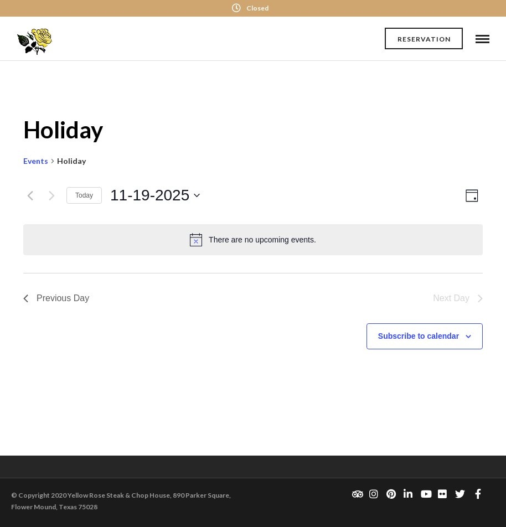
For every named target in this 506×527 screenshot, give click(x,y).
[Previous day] (30, 195)
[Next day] (51, 195)
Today (84, 195)
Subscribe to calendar (418, 336)
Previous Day (56, 298)
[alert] (253, 239)
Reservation (424, 39)
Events (35, 161)
